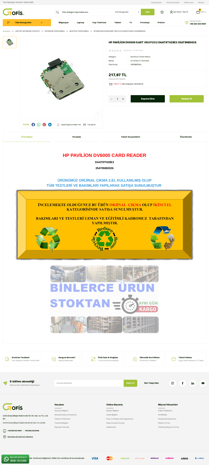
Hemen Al (186, 98)
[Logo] (13, 12)
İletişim (201, 2)
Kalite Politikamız (165, 411)
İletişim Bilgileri (112, 411)
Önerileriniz (186, 137)
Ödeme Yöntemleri (62, 419)
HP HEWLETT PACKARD (140, 61)
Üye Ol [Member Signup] (185, 12)
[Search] (86, 12)
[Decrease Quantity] (112, 98)
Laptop (80, 23)
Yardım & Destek (172, 2)
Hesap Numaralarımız (167, 419)
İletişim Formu (164, 423)
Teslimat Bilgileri (61, 423)
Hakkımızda (188, 2)
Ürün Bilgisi (26, 137)
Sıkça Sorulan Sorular (115, 423)
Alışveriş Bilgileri (61, 411)
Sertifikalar (162, 415)
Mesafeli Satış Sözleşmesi (66, 415)
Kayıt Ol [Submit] (130, 383)
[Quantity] (117, 98)
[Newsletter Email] (95, 383)
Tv (130, 23)
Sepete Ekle (148, 98)
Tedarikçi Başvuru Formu (168, 427)
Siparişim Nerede (62, 427)
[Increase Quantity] (123, 98)
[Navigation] (28, 22)
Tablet (117, 23)
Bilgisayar (64, 23)
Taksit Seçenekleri (130, 137)
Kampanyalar (156, 2)
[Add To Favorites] (97, 114)
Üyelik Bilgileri (112, 415)
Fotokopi (144, 23)
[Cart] (201, 12)
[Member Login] (171, 12)
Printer (161, 23)
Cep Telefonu (99, 23)
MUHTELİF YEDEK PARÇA (141, 57)
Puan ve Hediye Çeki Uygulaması (119, 419)
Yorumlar (76, 137)
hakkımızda (111, 427)
